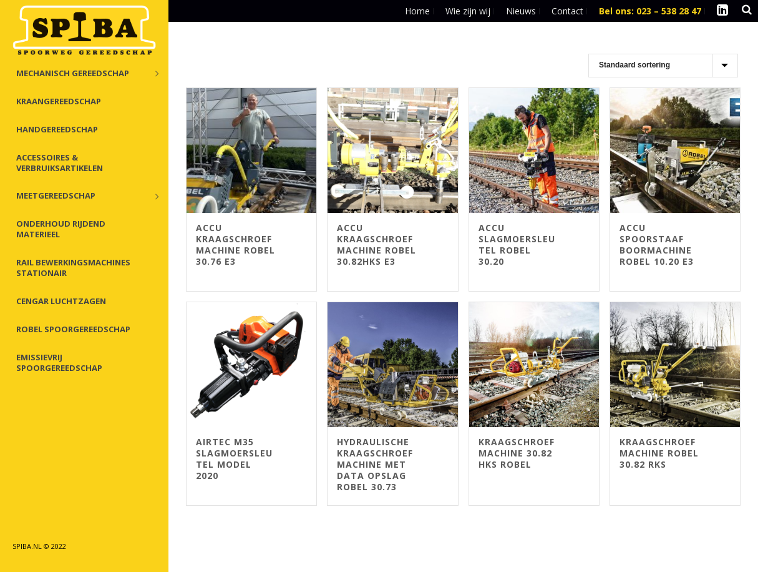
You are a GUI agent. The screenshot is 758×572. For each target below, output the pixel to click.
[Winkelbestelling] (663, 65)
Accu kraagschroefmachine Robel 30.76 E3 (235, 244)
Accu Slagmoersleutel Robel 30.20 (517, 244)
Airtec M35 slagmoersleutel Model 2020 (234, 458)
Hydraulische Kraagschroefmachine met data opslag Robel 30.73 (375, 464)
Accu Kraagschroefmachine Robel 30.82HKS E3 (376, 244)
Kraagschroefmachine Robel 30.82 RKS (659, 453)
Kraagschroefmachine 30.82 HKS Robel (517, 453)
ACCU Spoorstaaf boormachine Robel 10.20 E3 (657, 244)
